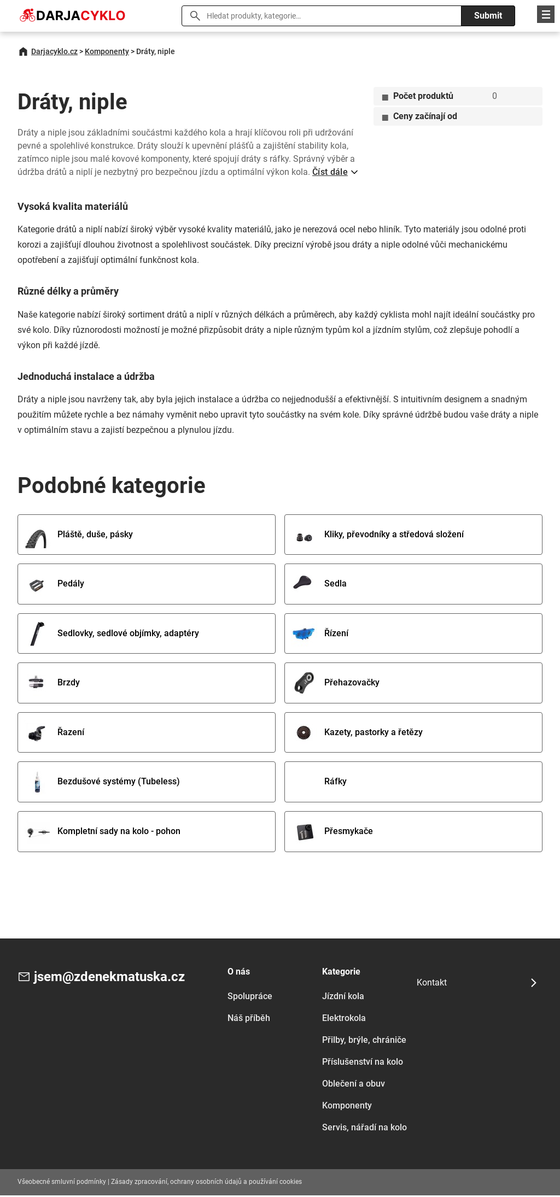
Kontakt (432, 984)
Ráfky (319, 783)
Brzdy (52, 684)
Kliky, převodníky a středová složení (377, 534)
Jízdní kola (343, 998)
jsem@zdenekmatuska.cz (109, 979)
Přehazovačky (335, 684)
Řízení (320, 634)
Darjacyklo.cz (54, 51)
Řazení (55, 733)
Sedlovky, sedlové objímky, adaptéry (112, 634)
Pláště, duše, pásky (79, 534)
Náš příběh (249, 1019)
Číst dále (330, 172)
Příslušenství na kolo (362, 1063)
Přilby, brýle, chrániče (364, 1041)
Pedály (55, 584)
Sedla (319, 584)
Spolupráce (250, 998)
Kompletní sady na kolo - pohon (103, 833)
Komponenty (107, 51)
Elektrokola (344, 1019)
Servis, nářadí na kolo (364, 1129)
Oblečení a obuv (353, 1085)
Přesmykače (332, 833)
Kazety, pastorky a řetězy (357, 733)
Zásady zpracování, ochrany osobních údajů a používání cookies (206, 1183)
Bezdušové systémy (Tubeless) (102, 783)
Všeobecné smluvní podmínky (62, 1183)
